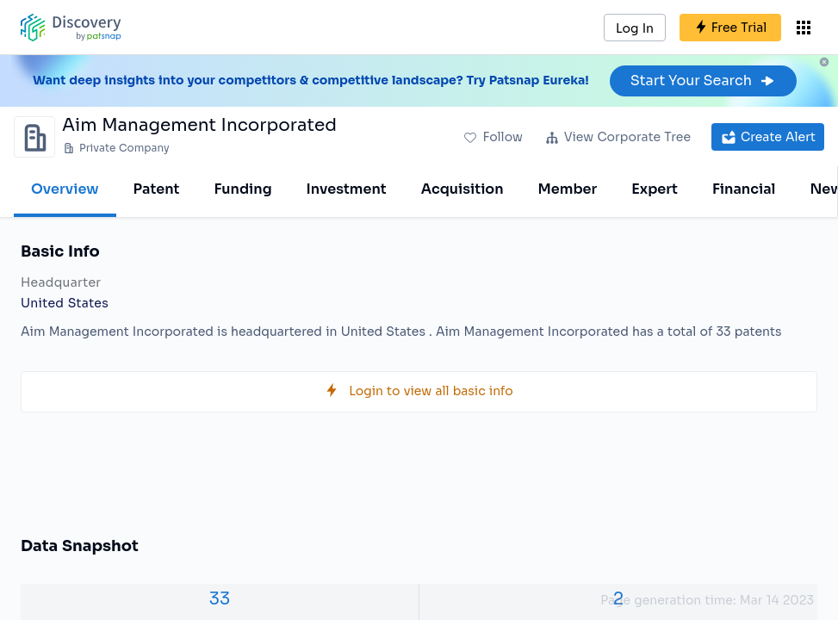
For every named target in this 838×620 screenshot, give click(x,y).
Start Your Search (703, 80)
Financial (743, 189)
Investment (347, 189)
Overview (65, 189)
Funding (242, 189)
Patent (156, 189)
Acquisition (462, 189)
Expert (654, 189)
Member (568, 189)
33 (220, 599)
